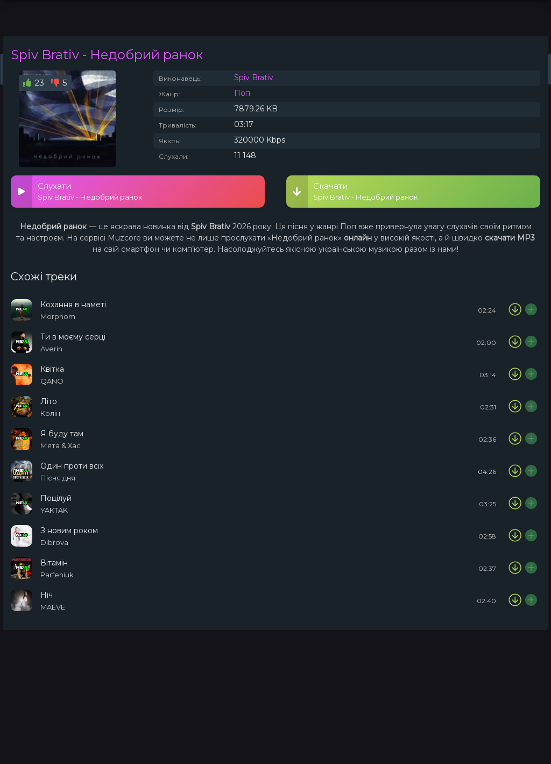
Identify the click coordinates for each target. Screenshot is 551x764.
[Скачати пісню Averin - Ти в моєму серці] (515, 342)
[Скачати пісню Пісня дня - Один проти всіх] (515, 471)
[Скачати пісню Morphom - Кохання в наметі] (515, 310)
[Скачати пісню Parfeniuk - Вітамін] (515, 568)
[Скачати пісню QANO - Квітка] (515, 374)
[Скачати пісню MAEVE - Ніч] (515, 600)
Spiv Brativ (253, 77)
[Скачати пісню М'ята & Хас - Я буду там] (515, 439)
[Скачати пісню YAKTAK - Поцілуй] (515, 504)
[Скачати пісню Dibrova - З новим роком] (515, 536)
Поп (242, 93)
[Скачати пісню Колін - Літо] (515, 407)
